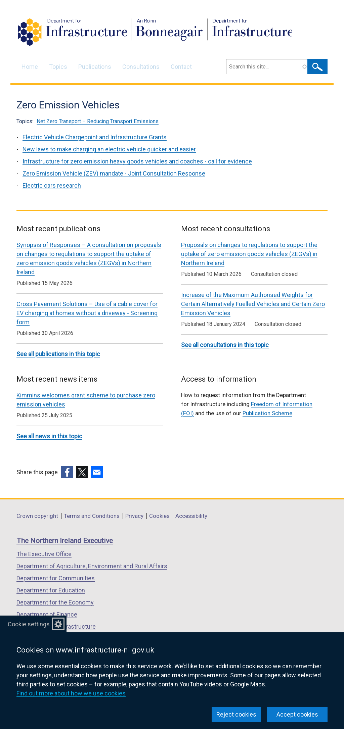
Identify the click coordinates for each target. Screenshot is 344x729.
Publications (94, 66)
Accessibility (191, 516)
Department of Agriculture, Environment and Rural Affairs (91, 566)
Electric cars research (52, 185)
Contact (181, 66)
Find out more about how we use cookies (71, 693)
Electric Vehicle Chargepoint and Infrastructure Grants (95, 137)
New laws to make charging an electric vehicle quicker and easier (109, 149)
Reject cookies (236, 714)
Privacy (134, 516)
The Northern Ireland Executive (64, 541)
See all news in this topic (49, 436)
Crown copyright (37, 516)
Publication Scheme (267, 413)
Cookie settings (29, 624)
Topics (58, 66)
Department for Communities (55, 578)
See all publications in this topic (58, 353)
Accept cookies (297, 714)
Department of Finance (46, 614)
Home (30, 66)
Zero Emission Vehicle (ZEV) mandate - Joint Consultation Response (114, 173)
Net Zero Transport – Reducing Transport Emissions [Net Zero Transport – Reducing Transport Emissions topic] (98, 121)
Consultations (141, 66)
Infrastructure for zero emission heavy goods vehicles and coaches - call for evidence (137, 161)
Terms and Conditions (92, 516)
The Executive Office (44, 553)
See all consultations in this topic (225, 344)
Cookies (159, 516)
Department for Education (50, 590)
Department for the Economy (55, 602)
